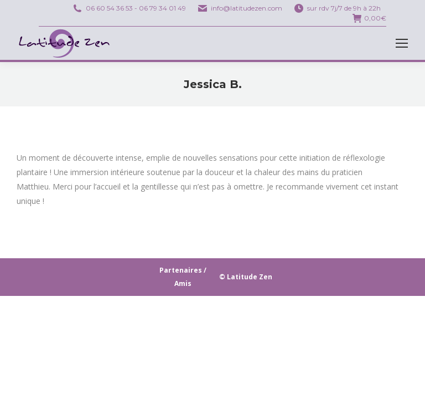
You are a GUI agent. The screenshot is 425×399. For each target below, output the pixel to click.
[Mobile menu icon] (401, 43)
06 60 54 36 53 (109, 8)
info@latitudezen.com (246, 8)
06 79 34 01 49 (162, 8)
